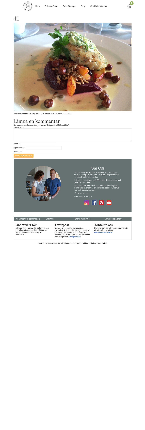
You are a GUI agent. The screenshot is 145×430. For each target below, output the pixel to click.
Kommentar (19, 127)
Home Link (28, 6)
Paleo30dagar (69, 6)
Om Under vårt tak (98, 6)
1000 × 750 (66, 113)
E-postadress (19, 148)
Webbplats (18, 152)
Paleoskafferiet (51, 6)
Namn (17, 144)
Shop (83, 6)
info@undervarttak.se (103, 232)
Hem (37, 6)
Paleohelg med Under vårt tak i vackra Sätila (44, 113)
